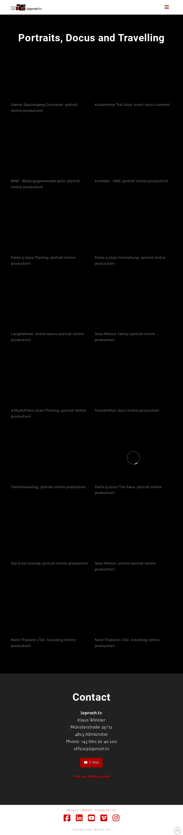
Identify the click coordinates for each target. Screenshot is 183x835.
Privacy (72, 810)
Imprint (86, 810)
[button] (167, 7)
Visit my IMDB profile (91, 777)
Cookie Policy (105, 810)
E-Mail (91, 762)
